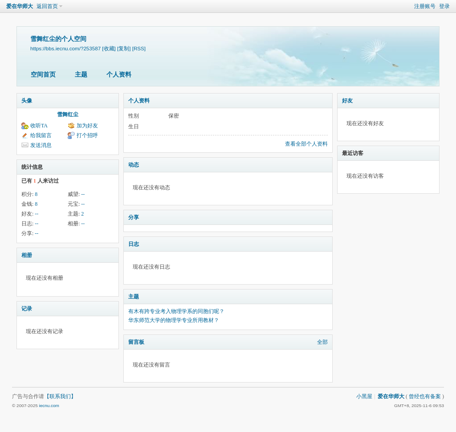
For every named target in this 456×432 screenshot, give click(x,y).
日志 (133, 244)
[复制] (123, 48)
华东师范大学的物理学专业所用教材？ (173, 320)
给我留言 (41, 135)
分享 (133, 217)
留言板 (136, 342)
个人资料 (118, 74)
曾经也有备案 (425, 396)
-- (83, 194)
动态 (133, 165)
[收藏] (108, 48)
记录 (26, 309)
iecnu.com (49, 405)
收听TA (39, 125)
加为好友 (87, 125)
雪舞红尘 (67, 114)
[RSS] (139, 48)
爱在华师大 (19, 6)
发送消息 (41, 145)
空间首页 (43, 74)
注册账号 (425, 6)
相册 (26, 255)
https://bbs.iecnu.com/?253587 (65, 48)
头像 (26, 101)
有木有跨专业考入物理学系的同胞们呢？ (176, 311)
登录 (444, 6)
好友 (347, 101)
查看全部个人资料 (306, 144)
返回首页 (47, 6)
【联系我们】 (60, 396)
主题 (81, 74)
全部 (322, 342)
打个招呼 (87, 135)
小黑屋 (364, 396)
